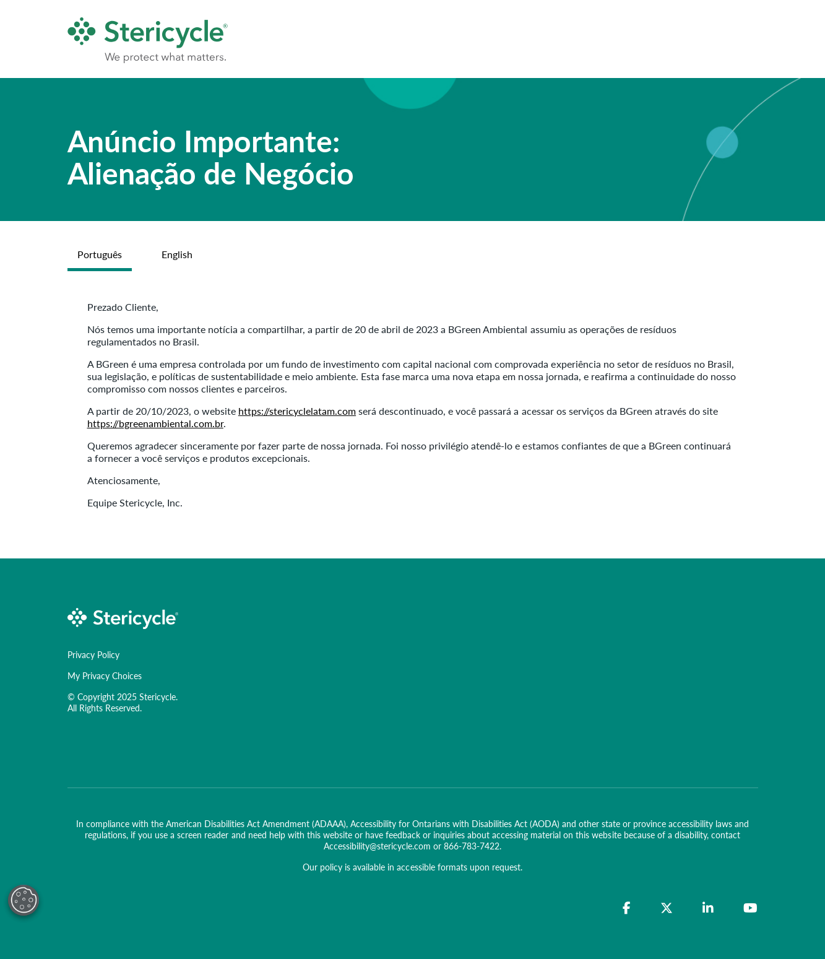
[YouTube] (750, 908)
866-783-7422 (471, 846)
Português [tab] (99, 254)
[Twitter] (666, 908)
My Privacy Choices (104, 675)
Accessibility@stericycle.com (377, 846)
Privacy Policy (93, 654)
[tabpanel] (412, 405)
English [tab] (177, 254)
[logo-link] (123, 617)
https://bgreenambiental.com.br (155, 423)
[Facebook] (627, 908)
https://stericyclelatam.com (297, 411)
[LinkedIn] (708, 908)
